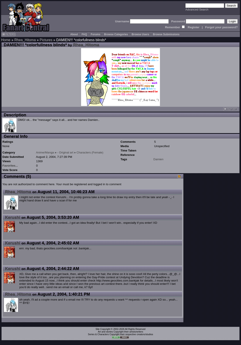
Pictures (46, 40)
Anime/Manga (45, 152)
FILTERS (8, 34)
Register (193, 27)
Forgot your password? (221, 27)
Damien (158, 159)
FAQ (84, 34)
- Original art (65, 152)
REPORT (230, 109)
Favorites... (10, 165)
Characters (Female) (89, 152)
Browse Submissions (166, 34)
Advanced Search (196, 9)
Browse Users (140, 34)
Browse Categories (116, 34)
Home (6, 40)
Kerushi (12, 217)
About (74, 34)
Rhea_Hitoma (25, 40)
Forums (95, 34)
